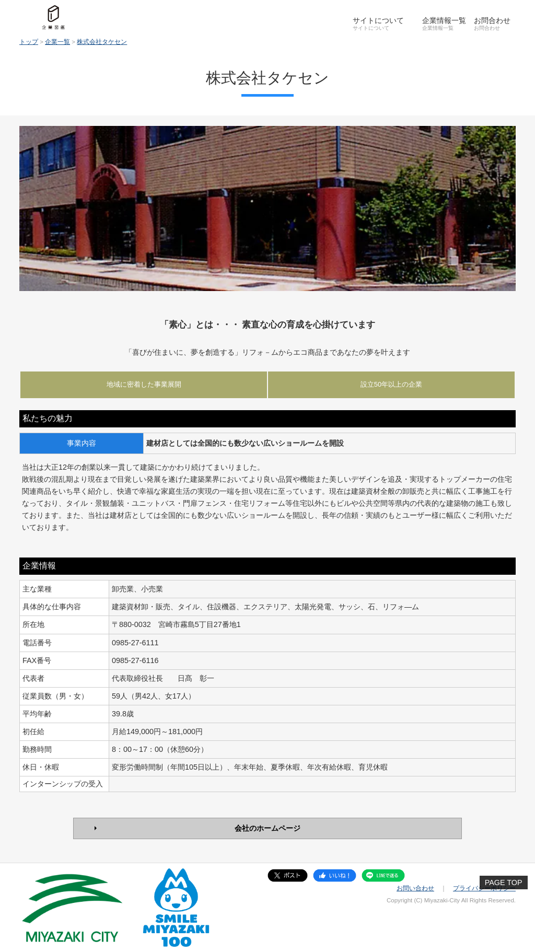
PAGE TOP (503, 882)
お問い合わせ (415, 888)
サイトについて (378, 20)
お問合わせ (492, 20)
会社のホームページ (267, 828)
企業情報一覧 (444, 20)
